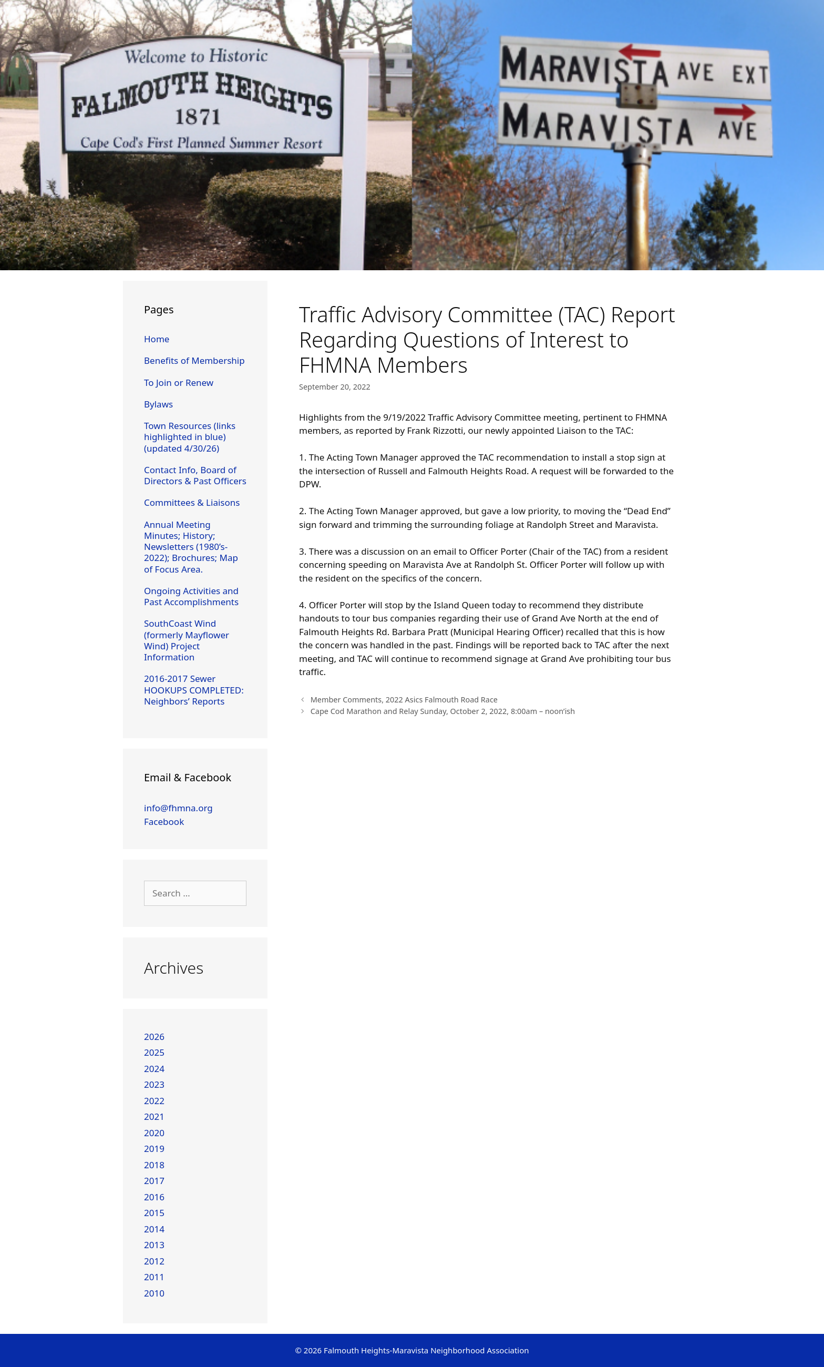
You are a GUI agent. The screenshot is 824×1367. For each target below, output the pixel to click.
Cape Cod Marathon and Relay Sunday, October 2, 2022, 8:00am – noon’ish (443, 711)
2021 (154, 1116)
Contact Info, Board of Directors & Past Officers (195, 475)
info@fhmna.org (178, 808)
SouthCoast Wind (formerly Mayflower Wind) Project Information (186, 640)
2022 (154, 1101)
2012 (154, 1261)
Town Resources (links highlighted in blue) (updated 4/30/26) (189, 437)
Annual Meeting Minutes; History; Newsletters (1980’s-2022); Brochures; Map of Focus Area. (191, 546)
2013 (154, 1245)
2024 (154, 1069)
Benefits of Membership (194, 360)
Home (156, 339)
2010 (154, 1293)
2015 (154, 1213)
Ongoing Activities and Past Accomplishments (191, 596)
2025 (154, 1052)
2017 (154, 1181)
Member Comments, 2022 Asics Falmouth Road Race (404, 700)
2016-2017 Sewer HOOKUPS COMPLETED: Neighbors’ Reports (194, 689)
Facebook (164, 821)
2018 (154, 1165)
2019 (154, 1148)
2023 (154, 1084)
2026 (154, 1037)
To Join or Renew (178, 382)
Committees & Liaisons (192, 502)
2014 (154, 1229)
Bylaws (158, 404)
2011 (154, 1277)
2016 (154, 1197)
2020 (154, 1133)
